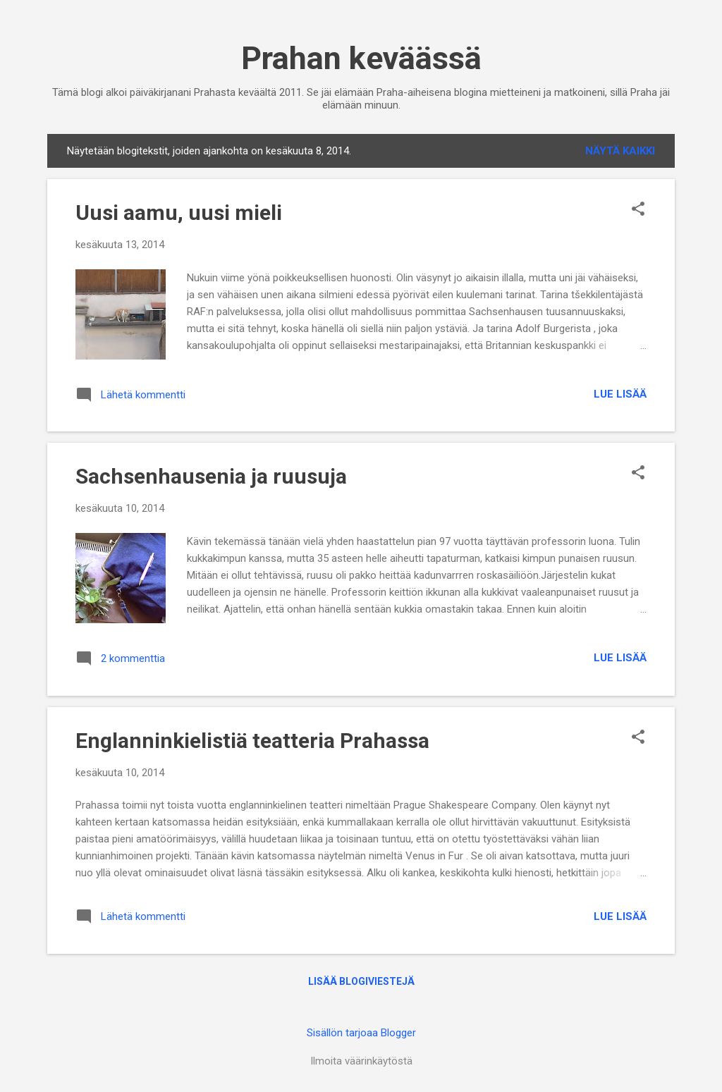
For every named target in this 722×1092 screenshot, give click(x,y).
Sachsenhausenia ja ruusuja (211, 476)
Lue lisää (620, 394)
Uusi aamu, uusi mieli (178, 212)
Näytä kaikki (620, 151)
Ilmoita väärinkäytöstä (361, 1061)
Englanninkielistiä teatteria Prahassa (252, 740)
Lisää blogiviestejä (361, 981)
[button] (638, 210)
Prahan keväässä (361, 58)
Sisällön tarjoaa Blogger (361, 1032)
